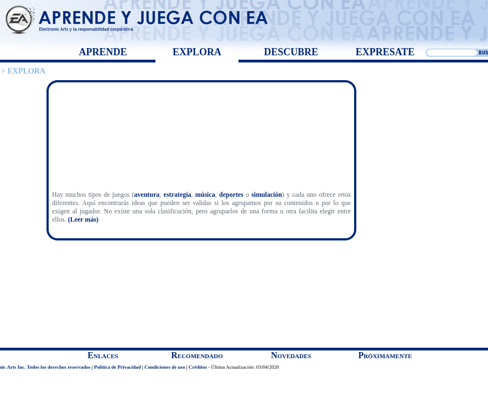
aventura (146, 194)
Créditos (198, 367)
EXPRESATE (385, 51)
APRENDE (103, 51)
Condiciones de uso (164, 367)
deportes (232, 194)
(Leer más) (83, 219)
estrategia (177, 194)
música (205, 194)
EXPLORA (197, 51)
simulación (266, 194)
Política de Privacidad (117, 367)
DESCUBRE (291, 51)
